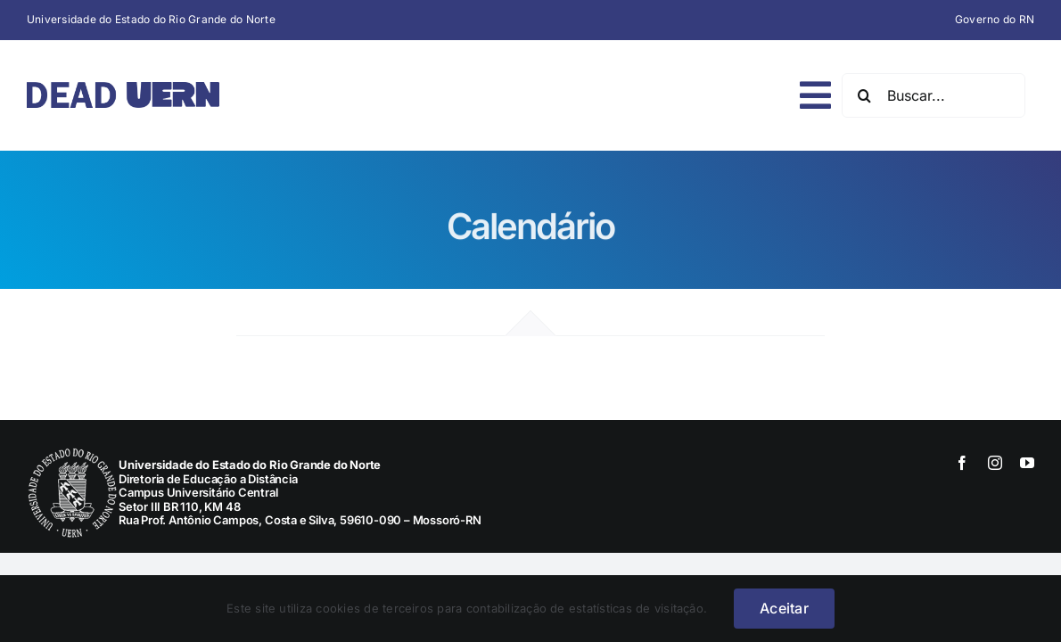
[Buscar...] (933, 95)
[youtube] (1027, 463)
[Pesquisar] (864, 95)
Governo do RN (994, 19)
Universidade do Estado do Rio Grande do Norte (151, 19)
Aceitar (784, 608)
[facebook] (962, 463)
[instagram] (995, 463)
